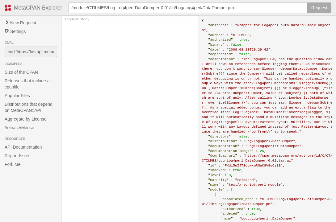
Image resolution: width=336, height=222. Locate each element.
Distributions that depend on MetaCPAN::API (28, 107)
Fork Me (12, 164)
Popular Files (17, 95)
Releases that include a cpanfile (27, 83)
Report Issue (17, 155)
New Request (20, 22)
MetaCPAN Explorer (38, 8)
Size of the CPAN (21, 72)
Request (319, 7)
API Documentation (23, 147)
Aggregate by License (25, 119)
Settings (15, 31)
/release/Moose (19, 127)
